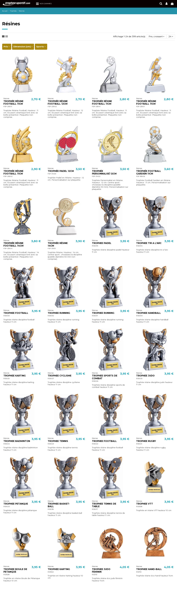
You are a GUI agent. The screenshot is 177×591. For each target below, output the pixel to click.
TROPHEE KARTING (14, 375)
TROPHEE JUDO (145, 375)
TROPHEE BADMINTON (16, 441)
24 (171, 36)
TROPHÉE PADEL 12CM (61, 171)
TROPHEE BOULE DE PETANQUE (15, 570)
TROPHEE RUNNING (59, 313)
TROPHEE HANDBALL (148, 313)
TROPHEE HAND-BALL (149, 569)
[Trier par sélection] (156, 36)
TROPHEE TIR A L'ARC (149, 243)
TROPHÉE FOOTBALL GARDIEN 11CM (148, 172)
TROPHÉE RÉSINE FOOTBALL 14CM (13, 244)
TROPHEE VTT (144, 503)
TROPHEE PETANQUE (15, 503)
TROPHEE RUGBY (146, 441)
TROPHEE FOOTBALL (15, 313)
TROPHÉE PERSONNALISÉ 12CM (104, 172)
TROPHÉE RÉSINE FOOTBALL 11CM (13, 102)
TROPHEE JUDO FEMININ (101, 570)
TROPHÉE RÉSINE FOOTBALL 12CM (58, 102)
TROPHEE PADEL (101, 243)
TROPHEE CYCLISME (59, 375)
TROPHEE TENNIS (58, 441)
